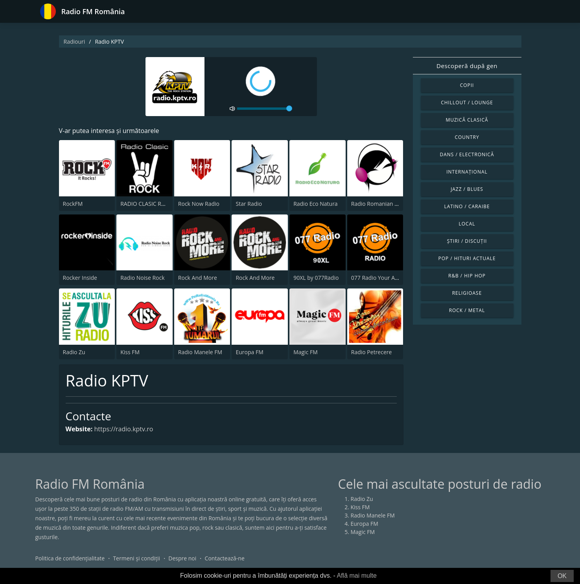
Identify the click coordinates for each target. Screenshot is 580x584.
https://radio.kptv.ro (123, 429)
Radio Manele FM (200, 352)
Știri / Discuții (467, 241)
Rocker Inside (80, 277)
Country (467, 137)
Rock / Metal (467, 310)
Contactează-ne (225, 558)
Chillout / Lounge (467, 102)
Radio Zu (74, 352)
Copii (467, 85)
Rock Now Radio (198, 203)
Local (467, 223)
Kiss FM (130, 352)
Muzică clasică (467, 119)
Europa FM (249, 352)
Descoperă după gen (466, 66)
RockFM (73, 203)
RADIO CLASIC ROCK (146, 203)
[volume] (264, 108)
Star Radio (249, 203)
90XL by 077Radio (316, 277)
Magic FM (305, 352)
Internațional (466, 171)
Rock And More (197, 277)
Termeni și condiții (136, 558)
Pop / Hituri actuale (466, 258)
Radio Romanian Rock (379, 203)
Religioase (467, 293)
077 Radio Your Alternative (385, 277)
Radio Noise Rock (142, 277)
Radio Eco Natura (315, 203)
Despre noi (182, 558)
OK (562, 576)
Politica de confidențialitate (70, 558)
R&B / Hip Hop (467, 275)
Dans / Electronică (467, 154)
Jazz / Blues (467, 189)
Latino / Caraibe (467, 206)
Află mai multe (356, 575)
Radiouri (74, 41)
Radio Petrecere (371, 352)
